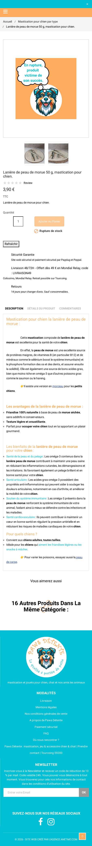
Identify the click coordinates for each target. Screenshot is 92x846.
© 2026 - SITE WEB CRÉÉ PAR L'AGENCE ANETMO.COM (46, 839)
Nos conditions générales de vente (35, 713)
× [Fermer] (87, 4)
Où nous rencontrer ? (31, 739)
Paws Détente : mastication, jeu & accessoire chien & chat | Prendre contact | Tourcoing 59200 (45, 749)
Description (14, 308)
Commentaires (70, 308)
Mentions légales (30, 707)
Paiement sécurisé (30, 727)
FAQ (26, 733)
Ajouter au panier (49, 221)
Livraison (27, 700)
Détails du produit (41, 308)
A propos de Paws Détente (32, 720)
